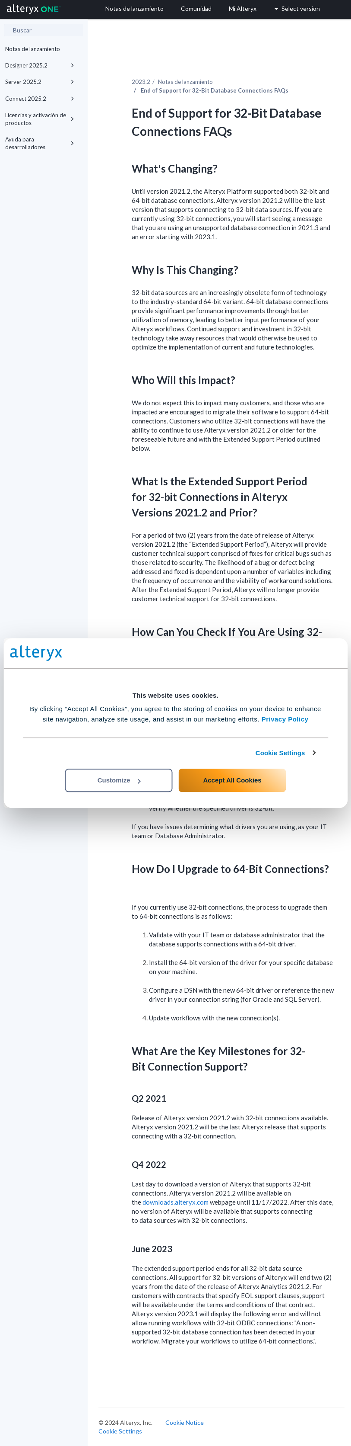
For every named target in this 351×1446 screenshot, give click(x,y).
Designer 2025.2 (39, 65)
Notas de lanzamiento (32, 48)
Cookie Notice (184, 1422)
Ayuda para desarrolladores (39, 143)
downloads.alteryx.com (175, 1202)
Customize (119, 780)
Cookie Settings (280, 753)
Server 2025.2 (39, 81)
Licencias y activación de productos (39, 119)
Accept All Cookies (232, 780)
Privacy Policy (285, 719)
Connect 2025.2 (39, 98)
